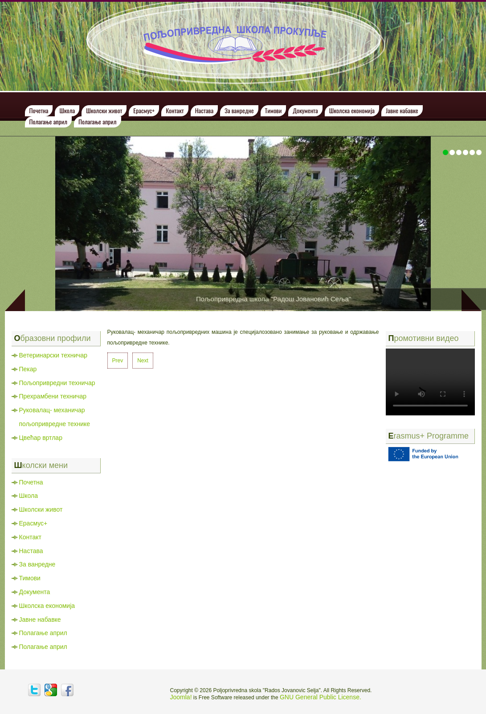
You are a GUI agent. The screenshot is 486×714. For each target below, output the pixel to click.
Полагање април (48, 121)
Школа (67, 110)
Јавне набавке (402, 110)
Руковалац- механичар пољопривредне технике (54, 416)
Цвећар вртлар (40, 437)
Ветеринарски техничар (53, 355)
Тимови (273, 110)
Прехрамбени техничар (53, 396)
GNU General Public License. (320, 697)
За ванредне (239, 110)
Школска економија (352, 110)
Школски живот (104, 110)
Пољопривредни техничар (57, 382)
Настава (204, 110)
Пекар (28, 369)
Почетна (39, 110)
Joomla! (181, 697)
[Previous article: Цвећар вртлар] (117, 360)
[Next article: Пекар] (142, 360)
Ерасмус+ (144, 110)
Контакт (175, 110)
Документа (305, 110)
